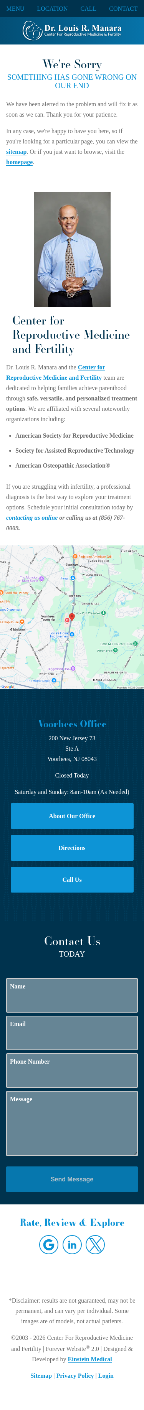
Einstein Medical (90, 1359)
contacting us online (32, 517)
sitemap (16, 151)
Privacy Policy (75, 1375)
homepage (19, 162)
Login (106, 1375)
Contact (123, 9)
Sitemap (41, 1375)
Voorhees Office (72, 724)
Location (52, 9)
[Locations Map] (72, 616)
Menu (15, 9)
